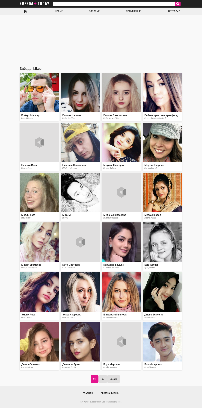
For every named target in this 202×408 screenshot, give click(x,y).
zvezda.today (95, 402)
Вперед (113, 379)
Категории (173, 11)
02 (103, 379)
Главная (25, 11)
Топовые (94, 11)
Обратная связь (110, 393)
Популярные (133, 11)
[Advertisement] (101, 38)
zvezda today (34, 4)
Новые (59, 11)
